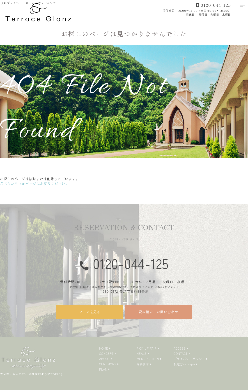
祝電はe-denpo (184, 364)
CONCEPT (106, 353)
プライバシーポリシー (189, 359)
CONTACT (181, 353)
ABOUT (104, 359)
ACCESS (180, 348)
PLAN (103, 369)
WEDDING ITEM (147, 359)
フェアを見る (90, 311)
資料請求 (142, 364)
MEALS (141, 353)
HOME (103, 348)
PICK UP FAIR (146, 348)
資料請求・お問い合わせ (158, 311)
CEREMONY (107, 364)
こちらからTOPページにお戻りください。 (34, 183)
